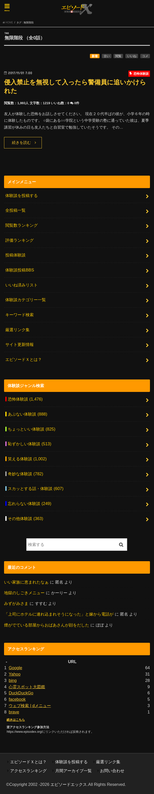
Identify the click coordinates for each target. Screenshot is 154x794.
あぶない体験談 (27, 414)
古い (107, 56)
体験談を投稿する (21, 195)
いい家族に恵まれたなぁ (26, 582)
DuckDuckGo (21, 693)
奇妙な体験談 (25, 473)
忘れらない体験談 (29, 503)
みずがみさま (16, 603)
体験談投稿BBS (19, 270)
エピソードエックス (68, 784)
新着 (95, 56)
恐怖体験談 (25, 399)
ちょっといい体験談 (31, 429)
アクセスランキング (28, 770)
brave (14, 712)
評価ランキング (19, 240)
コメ (145, 56)
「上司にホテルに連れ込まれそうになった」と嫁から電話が (58, 614)
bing (12, 680)
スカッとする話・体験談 (35, 488)
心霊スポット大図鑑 (27, 686)
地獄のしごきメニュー (24, 592)
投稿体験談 (15, 255)
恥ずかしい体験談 (29, 443)
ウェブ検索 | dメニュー (30, 705)
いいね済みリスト (21, 285)
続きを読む (21, 143)
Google (15, 667)
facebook (17, 699)
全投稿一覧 (15, 210)
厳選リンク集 (17, 329)
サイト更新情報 (19, 344)
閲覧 (118, 56)
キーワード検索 (19, 314)
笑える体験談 (27, 458)
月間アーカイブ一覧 (73, 770)
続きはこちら (16, 720)
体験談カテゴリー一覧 (25, 299)
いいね (131, 56)
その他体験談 (25, 518)
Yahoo (14, 674)
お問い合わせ (112, 770)
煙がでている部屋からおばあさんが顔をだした (46, 625)
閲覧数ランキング (21, 225)
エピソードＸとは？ (23, 359)
